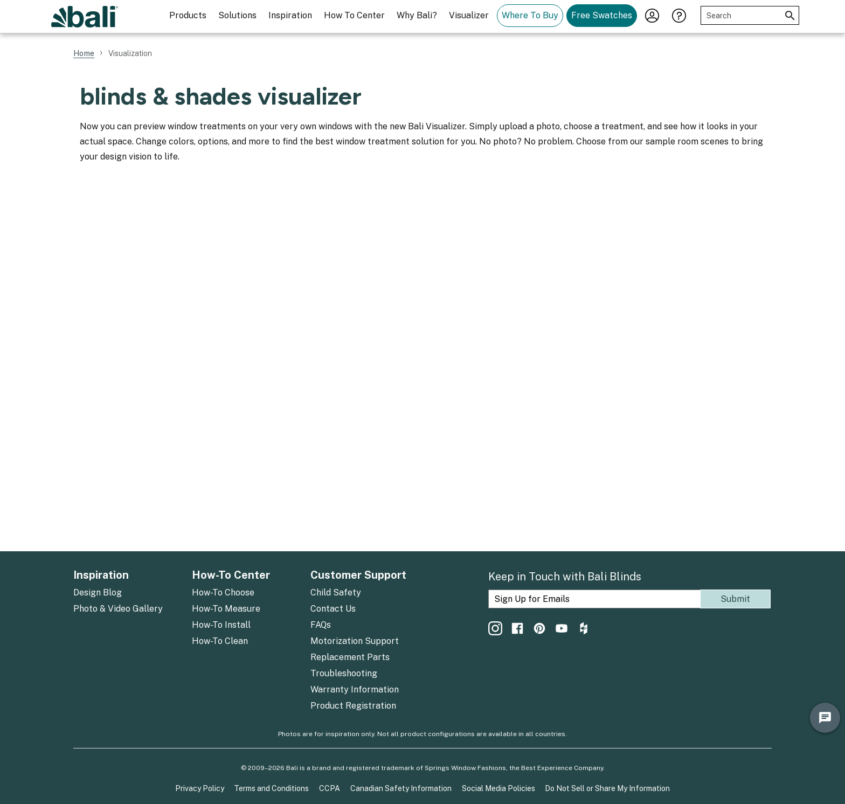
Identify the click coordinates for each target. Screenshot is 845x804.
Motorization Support (354, 641)
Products (187, 15)
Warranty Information (354, 689)
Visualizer (469, 15)
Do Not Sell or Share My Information (607, 788)
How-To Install (221, 625)
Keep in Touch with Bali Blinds (564, 576)
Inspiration (290, 15)
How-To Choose (223, 592)
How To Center (354, 15)
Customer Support (358, 575)
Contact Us (333, 609)
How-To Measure (226, 609)
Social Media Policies (498, 788)
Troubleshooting (343, 673)
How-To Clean (220, 641)
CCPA (329, 788)
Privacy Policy (199, 788)
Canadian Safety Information (401, 788)
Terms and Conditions (271, 788)
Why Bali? (417, 15)
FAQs (320, 625)
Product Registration (353, 706)
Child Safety (335, 592)
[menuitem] (188, 16)
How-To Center (231, 575)
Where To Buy (530, 15)
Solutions (237, 15)
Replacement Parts (350, 657)
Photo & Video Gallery (118, 609)
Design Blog (97, 592)
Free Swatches (601, 15)
